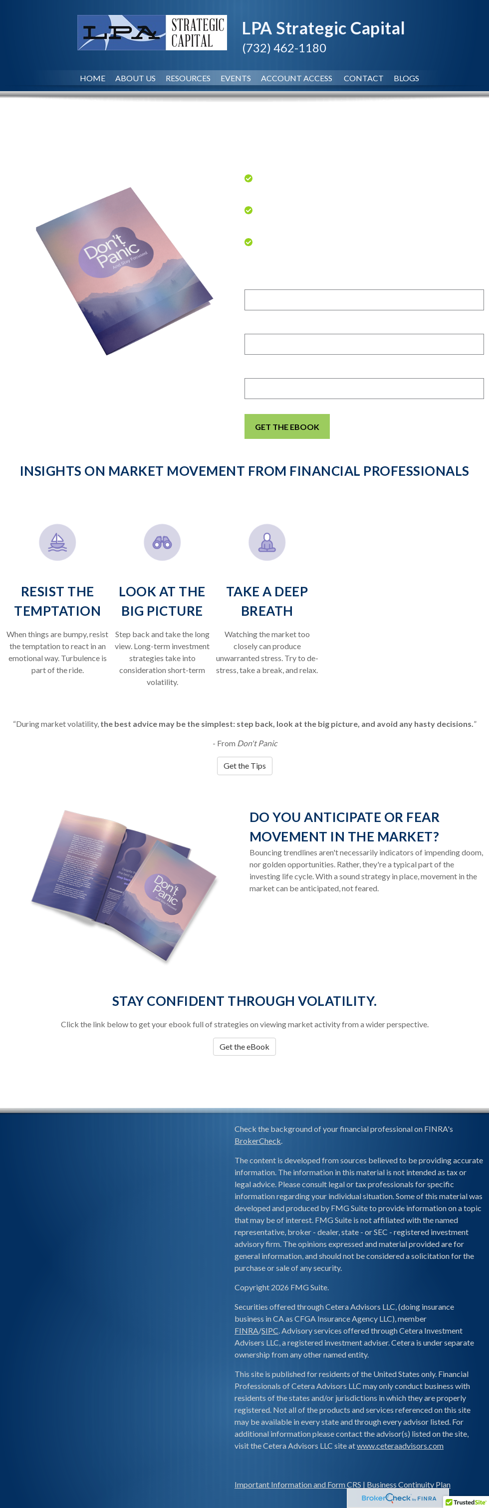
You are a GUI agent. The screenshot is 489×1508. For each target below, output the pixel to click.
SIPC (269, 1330)
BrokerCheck (258, 1140)
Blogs (406, 78)
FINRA (246, 1330)
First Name (266, 281)
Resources (188, 78)
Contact (364, 78)
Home (92, 78)
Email (254, 370)
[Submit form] (287, 426)
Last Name (265, 325)
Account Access (297, 78)
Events (236, 78)
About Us (135, 78)
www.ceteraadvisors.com (400, 1445)
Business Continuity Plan (409, 1484)
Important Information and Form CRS (298, 1484)
